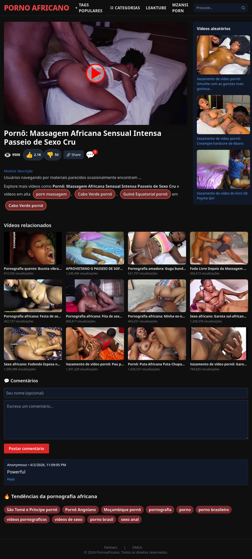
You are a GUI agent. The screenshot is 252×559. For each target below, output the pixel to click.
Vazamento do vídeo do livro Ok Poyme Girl (222, 195)
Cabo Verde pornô (95, 194)
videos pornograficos (27, 519)
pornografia (160, 509)
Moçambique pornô (122, 509)
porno (185, 509)
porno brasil (101, 519)
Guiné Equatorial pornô (145, 194)
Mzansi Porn (180, 7)
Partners (111, 547)
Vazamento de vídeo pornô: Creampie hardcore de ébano (220, 141)
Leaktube (156, 8)
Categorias (125, 8)
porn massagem (51, 194)
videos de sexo (69, 519)
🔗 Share (73, 154)
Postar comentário (26, 448)
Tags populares (88, 7)
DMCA (137, 547)
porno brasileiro (214, 509)
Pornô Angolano (80, 509)
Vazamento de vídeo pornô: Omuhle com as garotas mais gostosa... (220, 84)
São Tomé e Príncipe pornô (32, 509)
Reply (11, 479)
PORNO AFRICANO (36, 7)
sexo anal (130, 519)
